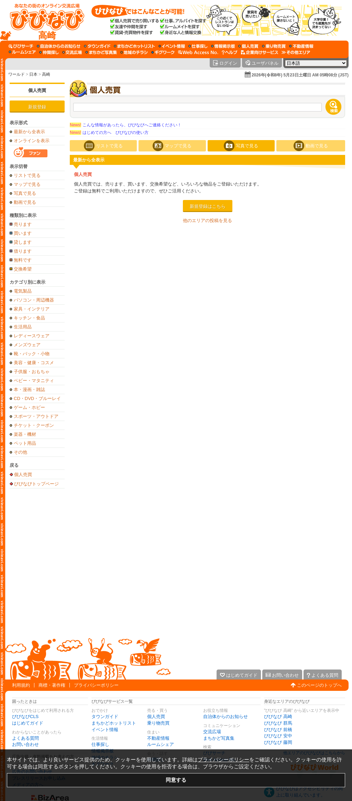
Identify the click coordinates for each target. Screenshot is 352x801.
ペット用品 (25, 443)
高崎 (46, 74)
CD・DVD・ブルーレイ (37, 398)
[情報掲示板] (223, 46)
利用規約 (21, 685)
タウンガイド (104, 716)
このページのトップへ (319, 685)
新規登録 (37, 106)
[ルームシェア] (22, 52)
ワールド (16, 74)
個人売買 (37, 90)
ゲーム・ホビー (29, 407)
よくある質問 (25, 738)
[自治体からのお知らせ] (58, 46)
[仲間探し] (49, 52)
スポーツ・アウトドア (36, 416)
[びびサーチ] (21, 46)
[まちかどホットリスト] (134, 46)
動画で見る (25, 202)
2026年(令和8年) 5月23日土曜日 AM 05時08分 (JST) (300, 75)
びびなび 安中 (278, 735)
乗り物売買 (158, 723)
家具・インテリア (32, 309)
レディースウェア (32, 336)
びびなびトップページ (36, 483)
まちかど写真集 (218, 738)
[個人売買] (248, 46)
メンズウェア (27, 344)
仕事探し (100, 744)
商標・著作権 (51, 685)
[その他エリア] (296, 52)
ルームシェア (160, 744)
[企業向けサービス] (259, 52)
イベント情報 (104, 729)
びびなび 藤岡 (278, 742)
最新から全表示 (29, 131)
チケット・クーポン (34, 425)
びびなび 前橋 (278, 729)
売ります (23, 224)
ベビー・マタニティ (34, 380)
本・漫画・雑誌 (29, 389)
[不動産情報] (301, 46)
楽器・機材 (25, 434)
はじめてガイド (27, 723)
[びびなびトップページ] (44, 20)
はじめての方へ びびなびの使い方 (109, 132)
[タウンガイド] (97, 46)
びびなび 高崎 (278, 716)
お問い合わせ (25, 744)
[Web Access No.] (198, 52)
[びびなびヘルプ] (230, 52)
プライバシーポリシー (96, 685)
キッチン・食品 (29, 318)
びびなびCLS (25, 716)
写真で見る (25, 193)
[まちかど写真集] (101, 52)
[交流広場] (72, 52)
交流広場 (212, 731)
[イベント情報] (171, 46)
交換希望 (23, 269)
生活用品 (23, 327)
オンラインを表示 (32, 140)
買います (23, 233)
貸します (23, 242)
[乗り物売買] (274, 46)
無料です (23, 260)
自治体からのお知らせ (225, 716)
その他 (20, 452)
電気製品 (23, 291)
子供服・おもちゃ (32, 371)
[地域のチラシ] (134, 52)
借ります (23, 251)
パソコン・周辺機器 (34, 300)
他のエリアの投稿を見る (207, 220)
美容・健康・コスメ (34, 362)
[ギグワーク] (163, 52)
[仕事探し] (198, 46)
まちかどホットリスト (113, 723)
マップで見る (27, 184)
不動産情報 (158, 738)
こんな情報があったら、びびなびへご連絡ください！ (126, 125)
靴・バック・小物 (32, 353)
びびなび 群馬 (278, 723)
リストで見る (27, 175)
